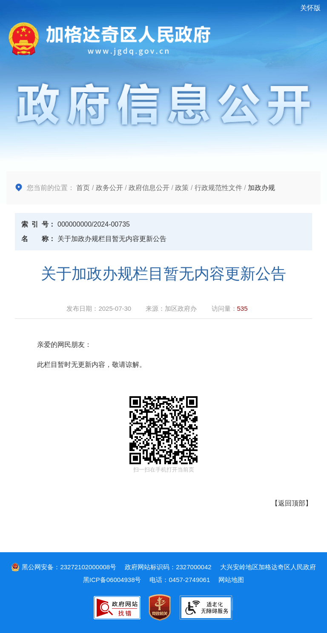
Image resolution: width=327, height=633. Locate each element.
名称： (38, 238)
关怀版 (310, 7)
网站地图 (231, 579)
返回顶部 (291, 503)
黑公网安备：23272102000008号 (63, 567)
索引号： (38, 224)
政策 (182, 187)
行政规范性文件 (218, 187)
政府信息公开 (149, 187)
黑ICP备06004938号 (112, 579)
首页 (83, 187)
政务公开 (109, 187)
